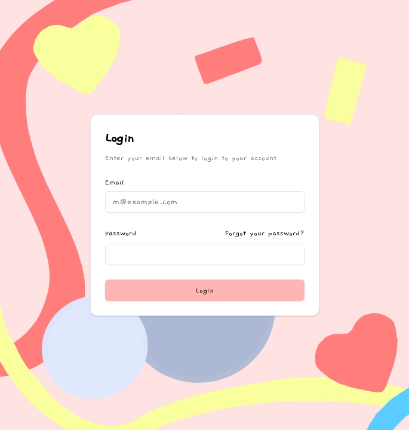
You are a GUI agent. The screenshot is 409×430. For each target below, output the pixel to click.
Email (114, 182)
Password (120, 233)
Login (205, 290)
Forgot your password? (265, 233)
